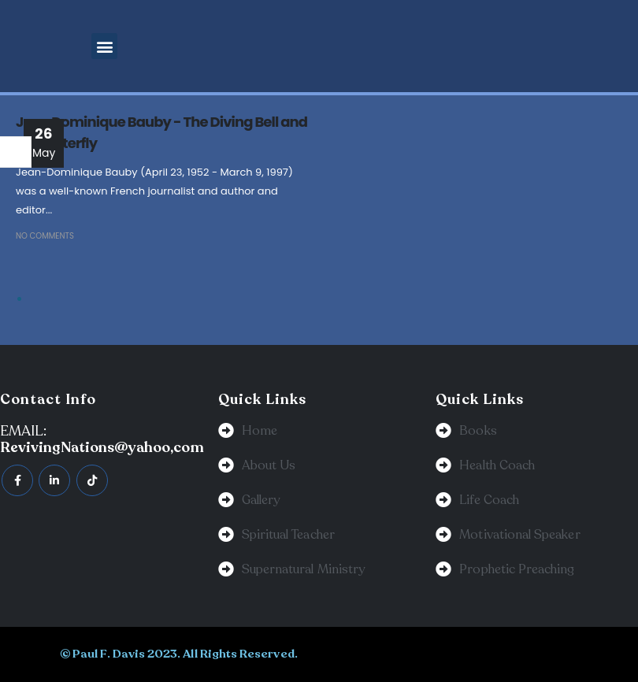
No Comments (45, 236)
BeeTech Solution (400, 654)
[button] (104, 46)
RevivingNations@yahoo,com (102, 447)
